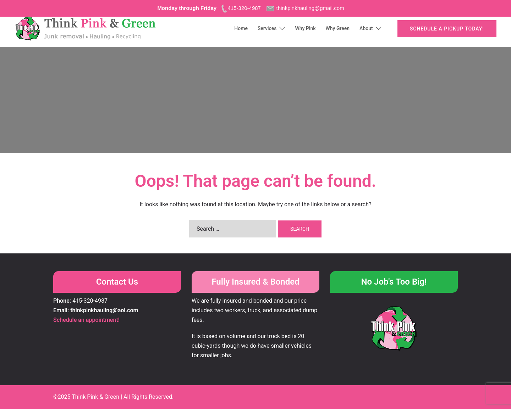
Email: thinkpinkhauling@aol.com (95, 310)
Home (241, 28)
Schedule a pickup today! (447, 29)
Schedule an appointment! (86, 319)
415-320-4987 (90, 300)
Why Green (338, 28)
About (366, 28)
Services (267, 28)
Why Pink (305, 28)
